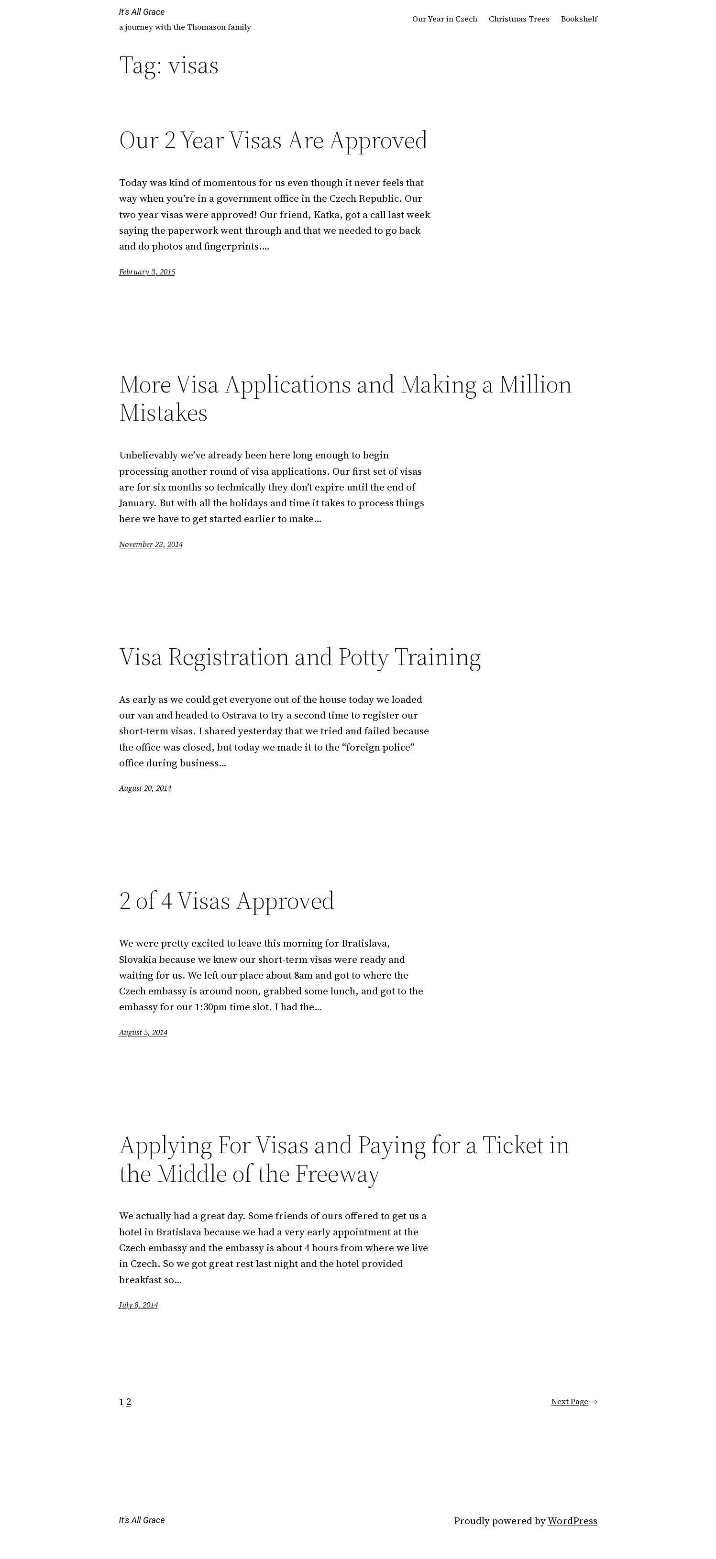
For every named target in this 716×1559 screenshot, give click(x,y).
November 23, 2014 (151, 544)
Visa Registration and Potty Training (300, 656)
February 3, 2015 (147, 271)
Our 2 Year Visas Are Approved (273, 139)
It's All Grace (142, 12)
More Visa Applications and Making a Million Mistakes (345, 398)
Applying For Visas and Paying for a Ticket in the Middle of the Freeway (344, 1159)
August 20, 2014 (145, 788)
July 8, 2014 (138, 1304)
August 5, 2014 (143, 1032)
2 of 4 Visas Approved (227, 900)
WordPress (572, 1520)
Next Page (574, 1401)
